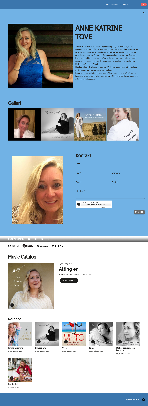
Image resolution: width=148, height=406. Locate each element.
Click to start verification (96, 205)
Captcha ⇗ (106, 207)
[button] (69, 280)
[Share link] (144, 12)
